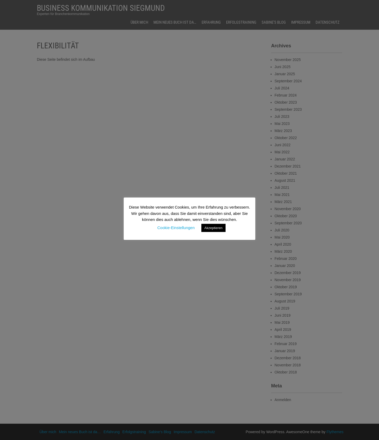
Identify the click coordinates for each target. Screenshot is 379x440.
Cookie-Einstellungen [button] (176, 227)
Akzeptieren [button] (214, 228)
